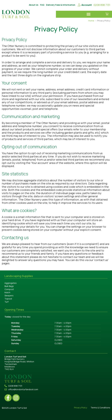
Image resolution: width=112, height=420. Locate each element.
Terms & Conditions (100, 407)
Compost (9, 289)
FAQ (42, 4)
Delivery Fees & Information (60, 4)
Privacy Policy (80, 407)
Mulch (7, 292)
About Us (33, 4)
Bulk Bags (9, 286)
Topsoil (8, 298)
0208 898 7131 (101, 5)
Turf (6, 301)
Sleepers (8, 295)
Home (91, 20)
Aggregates (10, 283)
